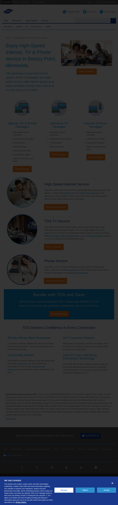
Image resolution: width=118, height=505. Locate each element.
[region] (59, 490)
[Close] (112, 483)
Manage (64, 490)
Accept (106, 490)
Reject (85, 490)
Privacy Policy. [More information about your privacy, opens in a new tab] (21, 502)
